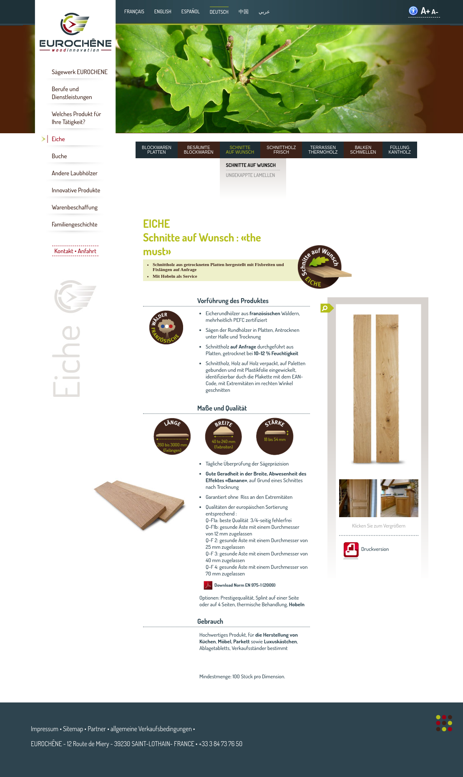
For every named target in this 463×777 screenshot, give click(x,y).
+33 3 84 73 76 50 (220, 744)
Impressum (44, 729)
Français (134, 11)
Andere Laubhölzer (75, 173)
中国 (244, 11)
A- (434, 11)
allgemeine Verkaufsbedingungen (151, 729)
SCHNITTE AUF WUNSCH (251, 165)
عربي (264, 11)
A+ (425, 10)
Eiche (58, 139)
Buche (59, 156)
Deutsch (219, 12)
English (162, 11)
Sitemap (73, 729)
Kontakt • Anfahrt (75, 251)
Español (190, 11)
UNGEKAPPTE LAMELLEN (250, 175)
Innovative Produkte (76, 190)
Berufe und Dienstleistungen (72, 93)
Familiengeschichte (75, 224)
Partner (97, 729)
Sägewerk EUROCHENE (80, 72)
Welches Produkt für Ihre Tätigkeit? (76, 118)
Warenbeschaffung (75, 207)
